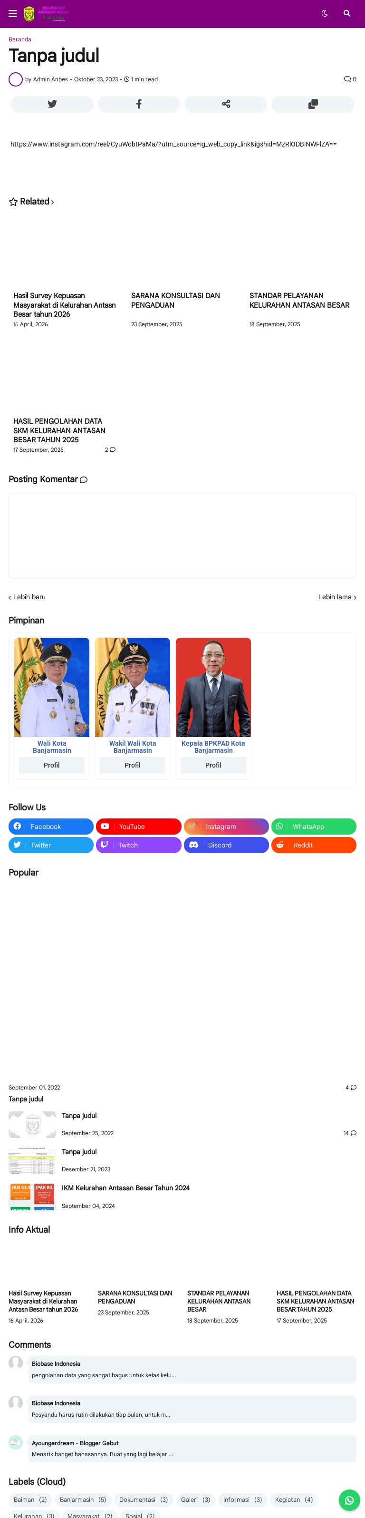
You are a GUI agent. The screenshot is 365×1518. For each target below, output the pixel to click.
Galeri (196, 1500)
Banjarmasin (83, 1500)
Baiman (30, 1500)
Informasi (242, 1500)
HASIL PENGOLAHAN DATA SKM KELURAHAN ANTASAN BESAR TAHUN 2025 (59, 430)
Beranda (20, 39)
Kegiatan (294, 1500)
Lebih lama (335, 597)
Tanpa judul (26, 1099)
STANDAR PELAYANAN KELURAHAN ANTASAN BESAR (299, 301)
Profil (52, 765)
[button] (16, 13)
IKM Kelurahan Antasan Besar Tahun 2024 (126, 1188)
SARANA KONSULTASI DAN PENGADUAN (175, 301)
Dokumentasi (143, 1500)
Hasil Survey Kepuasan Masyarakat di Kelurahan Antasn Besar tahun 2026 (64, 305)
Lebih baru (29, 597)
